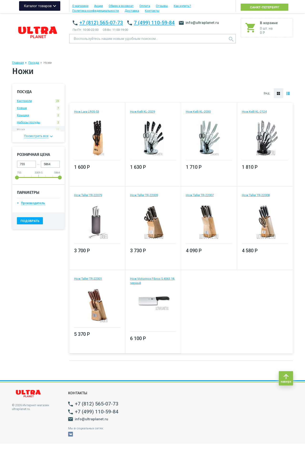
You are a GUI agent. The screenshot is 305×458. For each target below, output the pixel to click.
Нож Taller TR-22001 (88, 278)
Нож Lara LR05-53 (86, 111)
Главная (18, 62)
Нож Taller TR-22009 (144, 195)
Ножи (38, 130)
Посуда (33, 62)
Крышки (38, 115)
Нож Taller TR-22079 (88, 195)
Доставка (132, 10)
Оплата (144, 6)
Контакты (152, 10)
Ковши (38, 108)
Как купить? (182, 6)
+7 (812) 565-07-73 (101, 23)
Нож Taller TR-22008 (256, 195)
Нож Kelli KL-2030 (198, 111)
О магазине (80, 6)
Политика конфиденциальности (95, 10)
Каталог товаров (38, 6)
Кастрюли (38, 101)
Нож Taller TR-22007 (200, 195)
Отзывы (162, 6)
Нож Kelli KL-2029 (142, 111)
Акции (98, 6)
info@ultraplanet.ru (199, 23)
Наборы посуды (38, 122)
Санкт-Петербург (264, 7)
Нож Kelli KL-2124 (254, 111)
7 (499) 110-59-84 (154, 23)
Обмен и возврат (121, 6)
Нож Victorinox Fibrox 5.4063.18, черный (152, 281)
